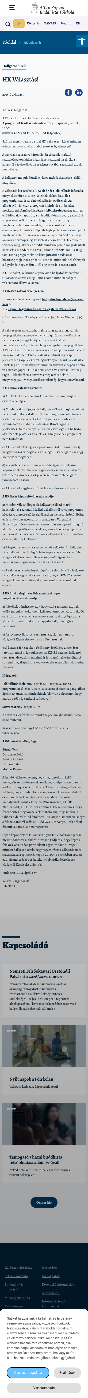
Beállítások (67, 1373)
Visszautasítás (44, 1388)
